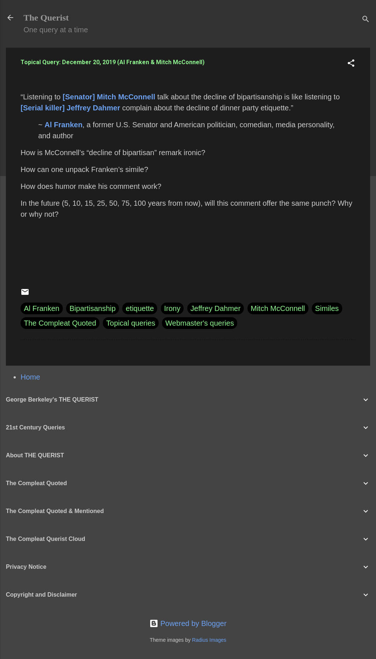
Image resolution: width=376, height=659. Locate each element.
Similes (327, 308)
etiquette (140, 308)
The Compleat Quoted (60, 323)
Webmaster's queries (199, 323)
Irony (172, 308)
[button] (351, 64)
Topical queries (130, 323)
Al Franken (63, 125)
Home (30, 377)
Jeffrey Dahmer (216, 308)
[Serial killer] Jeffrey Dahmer (70, 108)
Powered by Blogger (188, 623)
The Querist (46, 17)
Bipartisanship (92, 308)
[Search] (365, 20)
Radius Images (209, 640)
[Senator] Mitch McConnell (109, 97)
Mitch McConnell (278, 308)
